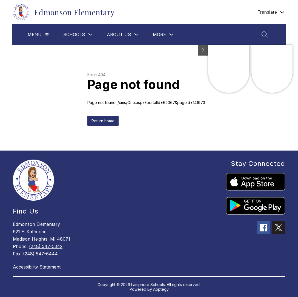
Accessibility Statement (37, 267)
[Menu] (47, 34)
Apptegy (161, 289)
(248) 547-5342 (45, 246)
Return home (102, 121)
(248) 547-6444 (40, 253)
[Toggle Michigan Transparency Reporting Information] (203, 50)
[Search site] (265, 34)
